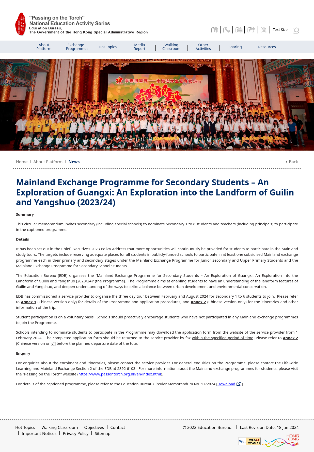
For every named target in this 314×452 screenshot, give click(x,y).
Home (22, 162)
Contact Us (227, 29)
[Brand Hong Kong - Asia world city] (280, 441)
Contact (118, 427)
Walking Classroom (59, 427)
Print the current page (239, 29)
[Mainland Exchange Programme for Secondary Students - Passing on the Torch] (87, 24)
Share (251, 29)
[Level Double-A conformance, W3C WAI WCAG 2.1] (249, 441)
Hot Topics (25, 427)
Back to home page (215, 29)
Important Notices (39, 433)
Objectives (94, 427)
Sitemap (103, 433)
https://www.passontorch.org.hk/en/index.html (119, 373)
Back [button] (292, 162)
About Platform (48, 162)
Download (226, 383)
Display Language (264, 29)
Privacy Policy (75, 433)
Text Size (280, 29)
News (74, 162)
